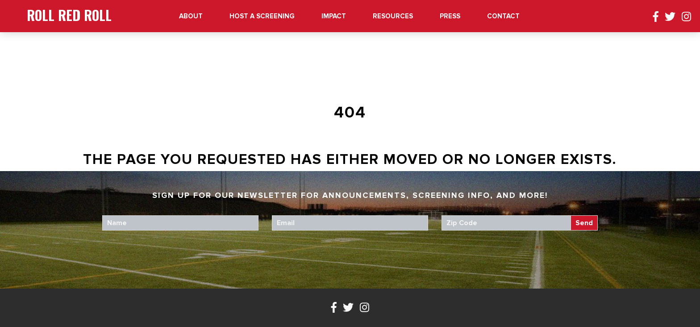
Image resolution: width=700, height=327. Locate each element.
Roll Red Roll (69, 15)
